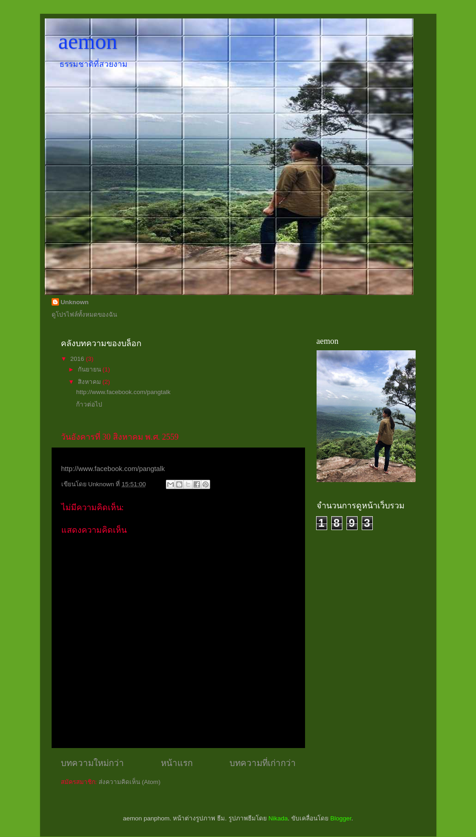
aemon (88, 41)
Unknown (75, 302)
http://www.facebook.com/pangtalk (123, 392)
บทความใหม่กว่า (92, 763)
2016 (78, 358)
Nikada (278, 818)
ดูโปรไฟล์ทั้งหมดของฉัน (84, 314)
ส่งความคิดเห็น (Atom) (129, 781)
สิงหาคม (90, 381)
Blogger (341, 818)
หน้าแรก (177, 763)
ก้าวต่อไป (89, 404)
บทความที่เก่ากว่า (262, 763)
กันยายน (90, 369)
